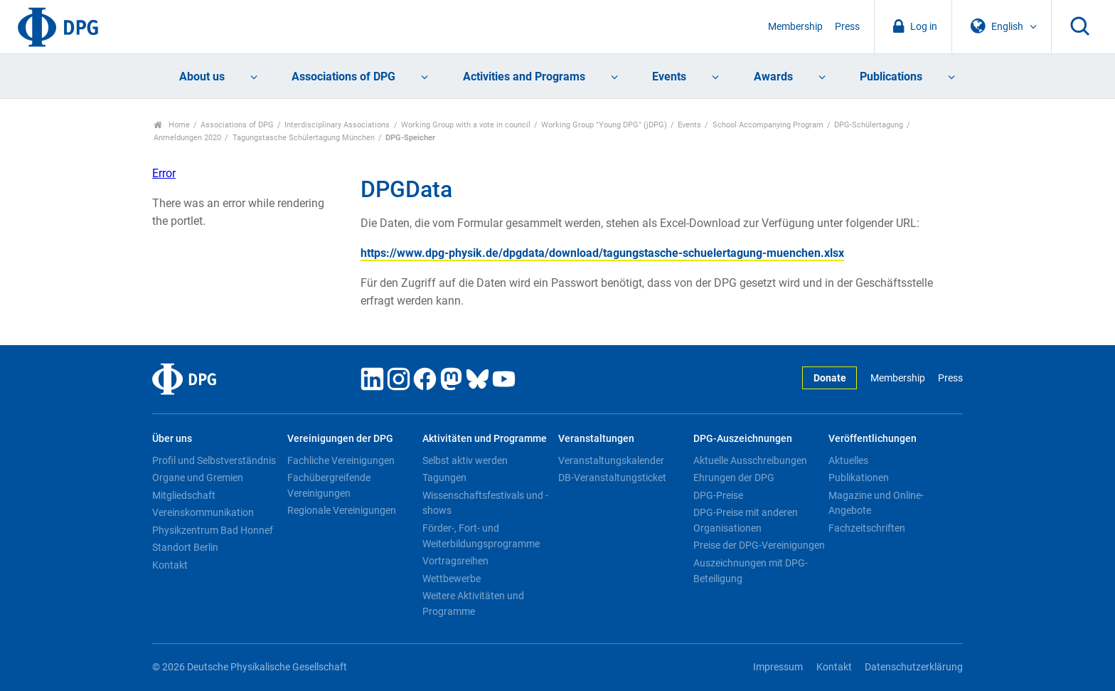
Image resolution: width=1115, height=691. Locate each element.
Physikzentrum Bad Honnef (212, 530)
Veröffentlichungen (872, 439)
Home (172, 125)
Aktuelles (848, 460)
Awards (773, 76)
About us (202, 76)
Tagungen (444, 477)
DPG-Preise (718, 495)
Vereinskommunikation (203, 512)
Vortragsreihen (455, 560)
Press (847, 27)
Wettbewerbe (451, 578)
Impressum (778, 667)
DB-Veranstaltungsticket (612, 477)
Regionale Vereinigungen (341, 510)
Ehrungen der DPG (733, 477)
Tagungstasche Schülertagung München (304, 137)
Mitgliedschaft (183, 495)
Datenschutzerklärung (914, 667)
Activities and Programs (524, 76)
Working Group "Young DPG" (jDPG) (604, 125)
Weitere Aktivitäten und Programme (473, 603)
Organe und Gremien (197, 477)
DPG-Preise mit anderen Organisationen (745, 520)
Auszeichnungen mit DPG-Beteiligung (750, 570)
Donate (829, 378)
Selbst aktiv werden (465, 460)
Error (164, 173)
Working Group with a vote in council (465, 125)
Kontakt (170, 565)
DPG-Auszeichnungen (742, 439)
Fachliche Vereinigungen (341, 460)
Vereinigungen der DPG (340, 439)
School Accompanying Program (768, 125)
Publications (891, 76)
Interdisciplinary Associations (337, 125)
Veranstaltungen (596, 439)
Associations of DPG (343, 76)
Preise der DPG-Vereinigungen (759, 545)
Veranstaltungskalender (611, 460)
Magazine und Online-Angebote (876, 503)
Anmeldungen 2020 (187, 137)
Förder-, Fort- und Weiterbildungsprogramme (481, 535)
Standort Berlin (185, 547)
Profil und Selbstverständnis (214, 460)
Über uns (172, 439)
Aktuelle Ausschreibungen (750, 460)
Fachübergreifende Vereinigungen (328, 485)
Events (669, 76)
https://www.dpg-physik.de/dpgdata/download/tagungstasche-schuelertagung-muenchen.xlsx (602, 253)
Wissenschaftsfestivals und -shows (485, 503)
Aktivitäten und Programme (484, 439)
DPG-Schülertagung (868, 125)
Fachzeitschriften (866, 528)
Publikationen (858, 477)
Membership (795, 27)
